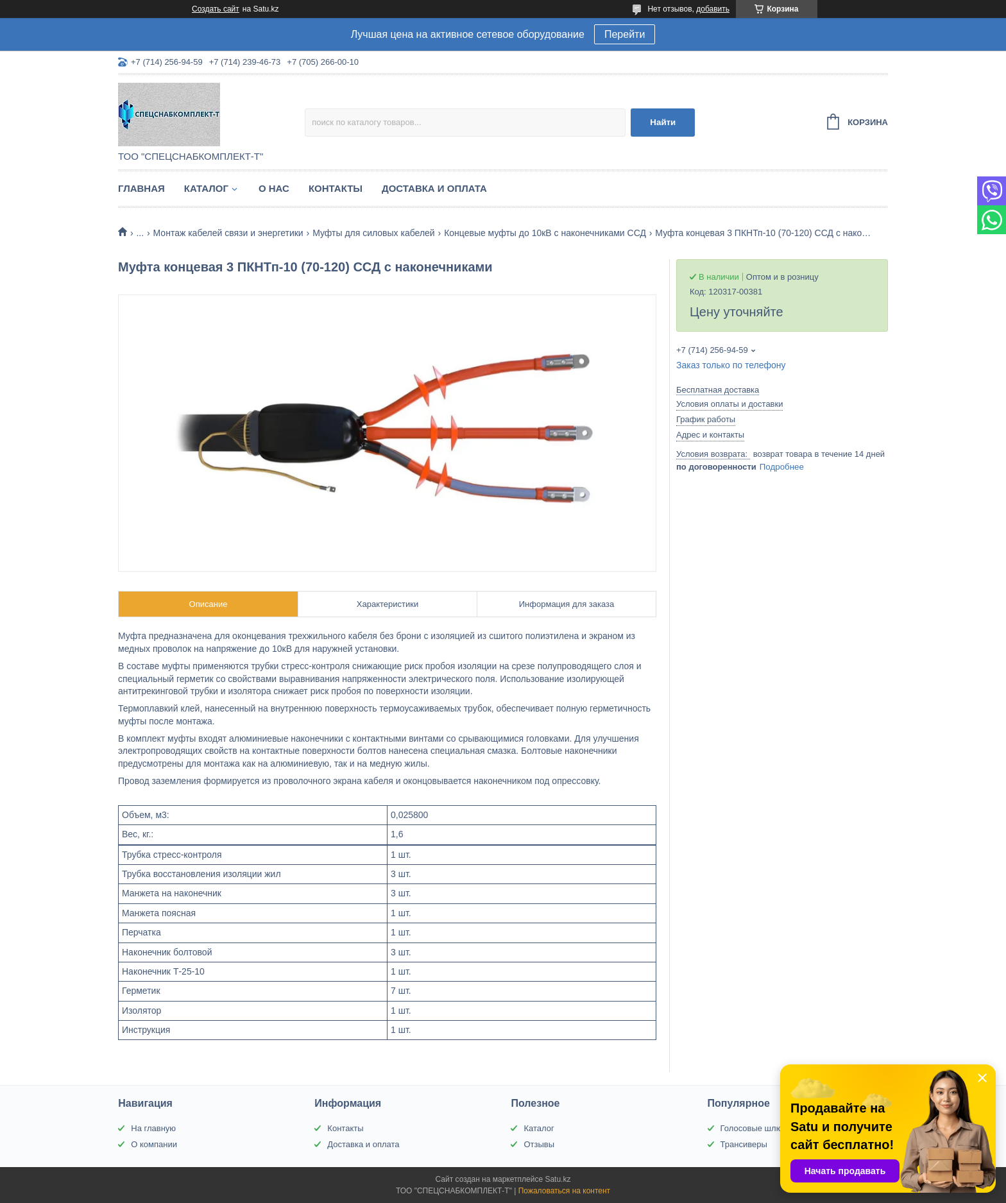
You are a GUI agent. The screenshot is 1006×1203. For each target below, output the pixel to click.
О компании (154, 1144)
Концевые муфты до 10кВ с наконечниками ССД (545, 233)
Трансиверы (743, 1144)
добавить (712, 8)
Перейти (624, 34)
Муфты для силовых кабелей (373, 233)
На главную (153, 1128)
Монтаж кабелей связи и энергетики (228, 233)
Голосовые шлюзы (756, 1128)
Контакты (335, 188)
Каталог (206, 188)
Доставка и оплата (434, 188)
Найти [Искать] (663, 122)
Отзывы (539, 1144)
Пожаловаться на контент (564, 1190)
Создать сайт (215, 8)
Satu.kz (557, 1179)
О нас (274, 188)
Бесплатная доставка (717, 390)
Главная (141, 188)
